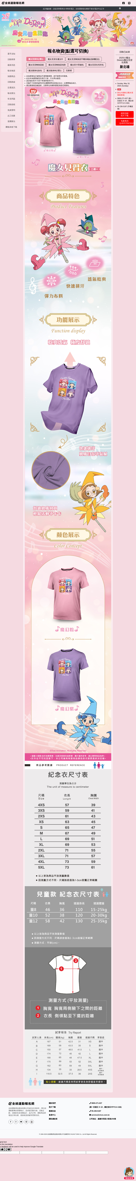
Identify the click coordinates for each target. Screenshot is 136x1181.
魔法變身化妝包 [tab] (35, 71)
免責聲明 (11, 110)
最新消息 (11, 65)
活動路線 (11, 82)
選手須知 (11, 54)
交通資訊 (11, 88)
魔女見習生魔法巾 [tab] (56, 59)
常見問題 (11, 99)
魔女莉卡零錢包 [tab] (77, 65)
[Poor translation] (7, 1149)
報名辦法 (11, 93)
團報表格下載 (11, 127)
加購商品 (11, 76)
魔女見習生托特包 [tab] (97, 65)
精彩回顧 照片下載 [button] (124, 114)
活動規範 (11, 104)
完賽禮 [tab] (70, 71)
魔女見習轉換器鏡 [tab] (36, 65)
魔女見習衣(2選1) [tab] (35, 59)
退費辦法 (11, 121)
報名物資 (11, 71)
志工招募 (11, 116)
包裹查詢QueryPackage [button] (126, 122)
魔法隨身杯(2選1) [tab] (54, 71)
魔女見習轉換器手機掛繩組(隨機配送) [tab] (84, 59)
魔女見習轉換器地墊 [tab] (57, 65)
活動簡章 (11, 59)
